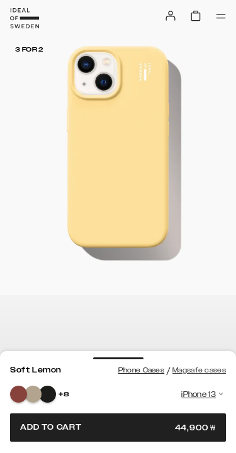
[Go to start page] (24, 18)
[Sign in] (170, 15)
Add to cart (118, 427)
